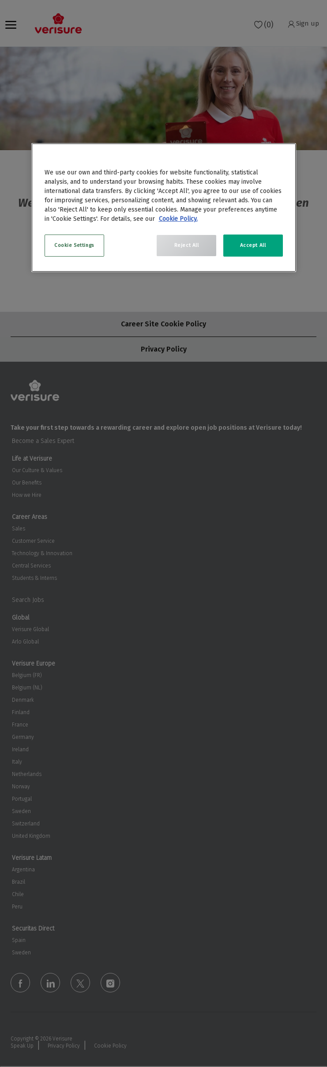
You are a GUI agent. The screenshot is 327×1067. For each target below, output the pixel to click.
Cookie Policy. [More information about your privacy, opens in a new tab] (178, 219)
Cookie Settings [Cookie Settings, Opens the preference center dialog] (74, 245)
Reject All (186, 245)
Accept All (253, 245)
